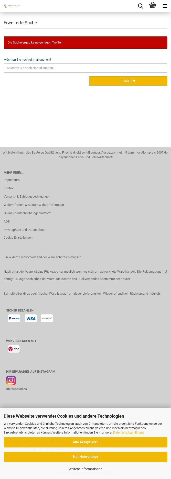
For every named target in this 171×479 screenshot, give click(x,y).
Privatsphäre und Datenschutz (24, 230)
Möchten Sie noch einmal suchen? (27, 59)
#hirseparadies (16, 389)
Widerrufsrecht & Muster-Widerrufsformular (34, 205)
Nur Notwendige (85, 456)
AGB (7, 221)
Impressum (12, 180)
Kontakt (9, 188)
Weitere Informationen (85, 469)
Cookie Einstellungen (18, 237)
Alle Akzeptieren (85, 442)
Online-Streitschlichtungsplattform (27, 213)
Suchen (128, 81)
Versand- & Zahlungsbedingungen (27, 196)
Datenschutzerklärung (128, 432)
